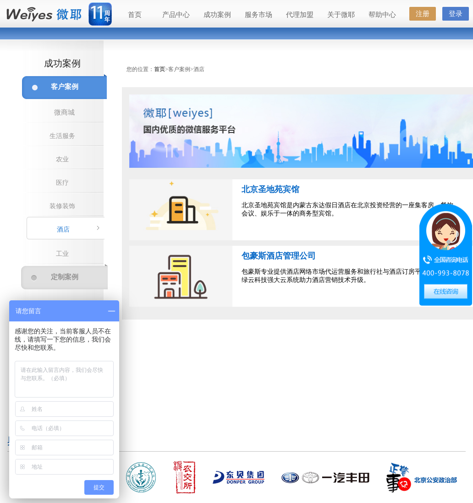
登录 (455, 13)
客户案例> (180, 69)
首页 (135, 14)
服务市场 (258, 14)
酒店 (63, 229)
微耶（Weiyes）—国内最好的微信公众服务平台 (44, 14)
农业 (62, 159)
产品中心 (176, 14)
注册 (422, 13)
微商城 (64, 112)
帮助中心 (382, 14)
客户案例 (64, 86)
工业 (62, 253)
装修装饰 (62, 206)
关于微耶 (341, 14)
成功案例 (217, 14)
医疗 (62, 182)
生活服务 (62, 136)
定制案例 (64, 277)
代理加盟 (300, 14)
